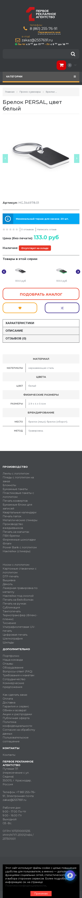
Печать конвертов (15, 500)
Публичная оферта (16, 718)
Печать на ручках (14, 603)
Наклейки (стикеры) (17, 551)
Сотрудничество (14, 679)
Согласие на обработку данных (19, 731)
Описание (14, 330)
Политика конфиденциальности (17, 723)
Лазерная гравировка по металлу (20, 590)
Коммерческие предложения (13, 685)
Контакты (9, 754)
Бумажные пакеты (15, 489)
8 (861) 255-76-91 (43, 29)
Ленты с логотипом (16, 473)
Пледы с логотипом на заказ (18, 479)
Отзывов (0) (15, 338)
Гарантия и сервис (16, 706)
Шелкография (13, 638)
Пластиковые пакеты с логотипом (18, 494)
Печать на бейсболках (18, 599)
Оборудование (13, 667)
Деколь (8, 584)
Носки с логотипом (16, 564)
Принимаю (41, 893)
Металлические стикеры (20, 520)
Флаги (7, 543)
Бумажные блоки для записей (17, 506)
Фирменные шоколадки (19, 539)
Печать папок (12, 516)
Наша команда (13, 659)
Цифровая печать (15, 634)
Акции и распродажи (17, 714)
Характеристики (19, 323)
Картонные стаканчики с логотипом (20, 570)
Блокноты (9, 485)
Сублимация (11, 607)
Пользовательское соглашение (16, 739)
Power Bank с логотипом (20, 547)
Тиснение (9, 623)
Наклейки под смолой (18, 595)
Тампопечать (12, 611)
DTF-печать (11, 576)
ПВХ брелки (11, 535)
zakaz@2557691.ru (37, 40)
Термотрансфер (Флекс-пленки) (20, 617)
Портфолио (11, 656)
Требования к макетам (18, 675)
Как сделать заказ (15, 694)
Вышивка (9, 580)
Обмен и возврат (14, 710)
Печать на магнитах (16, 531)
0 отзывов (27, 229)
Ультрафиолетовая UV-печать (19, 628)
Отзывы (8, 663)
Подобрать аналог (41, 294)
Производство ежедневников (13, 526)
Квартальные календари (20, 512)
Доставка (9, 702)
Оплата (8, 698)
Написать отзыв (46, 229)
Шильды (8, 642)
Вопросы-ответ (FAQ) (17, 671)
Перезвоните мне (49, 32)
